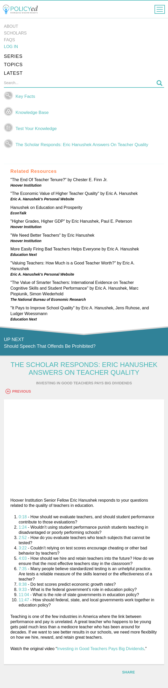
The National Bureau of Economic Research (48, 299)
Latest (13, 73)
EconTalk (18, 213)
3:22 (23, 548)
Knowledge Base (32, 112)
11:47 (24, 600)
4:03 (23, 558)
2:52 (23, 537)
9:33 (23, 589)
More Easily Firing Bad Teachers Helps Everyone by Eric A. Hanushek (74, 249)
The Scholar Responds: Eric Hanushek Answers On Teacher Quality (82, 144)
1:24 (23, 527)
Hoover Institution (25, 185)
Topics (13, 64)
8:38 (23, 584)
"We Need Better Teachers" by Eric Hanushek (52, 235)
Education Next (23, 255)
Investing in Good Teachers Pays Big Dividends (100, 648)
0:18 (23, 517)
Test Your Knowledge (36, 128)
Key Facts (25, 96)
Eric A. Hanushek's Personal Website (42, 199)
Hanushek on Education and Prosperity (46, 207)
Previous (18, 391)
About (11, 26)
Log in (11, 46)
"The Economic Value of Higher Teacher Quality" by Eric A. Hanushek (74, 193)
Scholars (15, 33)
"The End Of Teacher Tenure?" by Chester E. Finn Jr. (59, 180)
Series (13, 56)
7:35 (23, 569)
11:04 (24, 594)
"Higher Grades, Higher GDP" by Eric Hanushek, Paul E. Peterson (71, 221)
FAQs (9, 40)
